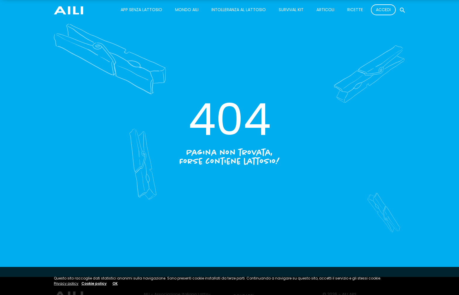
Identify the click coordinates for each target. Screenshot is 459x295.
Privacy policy (66, 283)
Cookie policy (94, 283)
